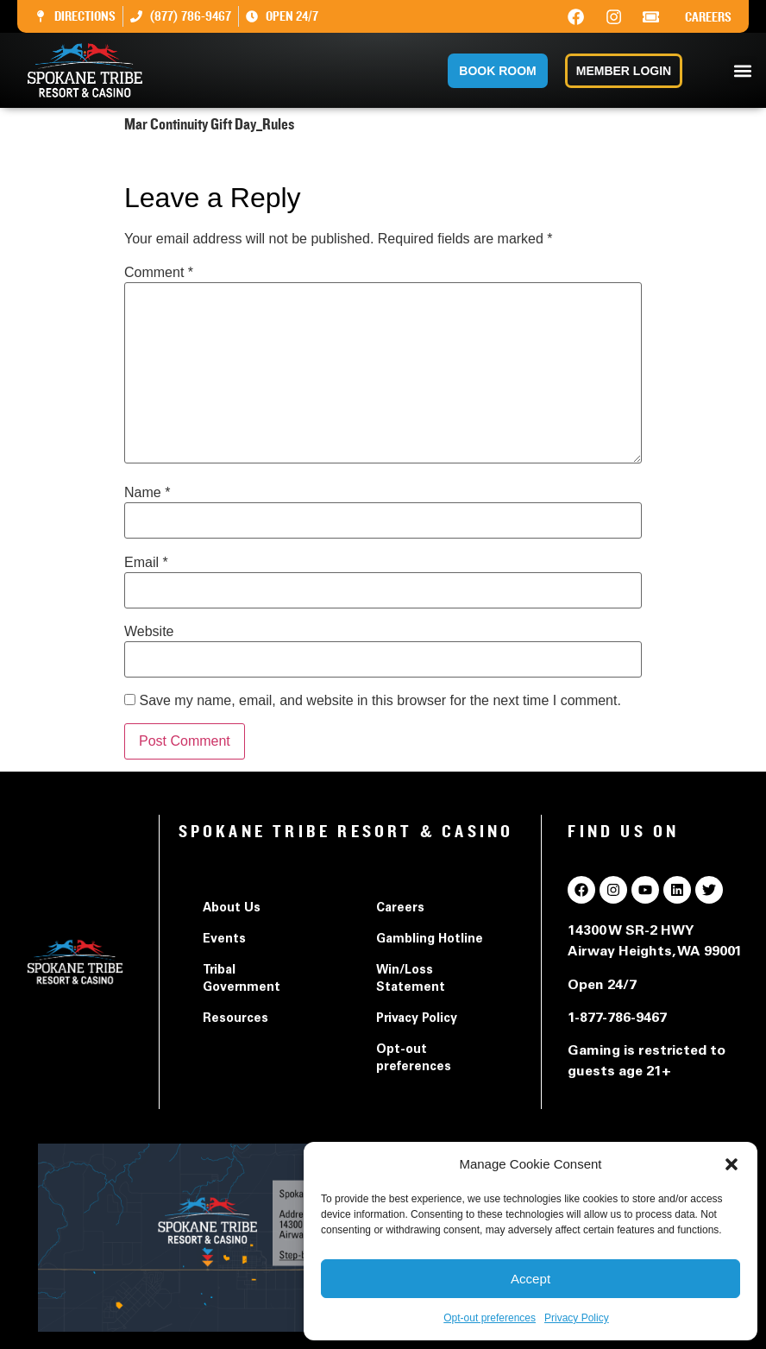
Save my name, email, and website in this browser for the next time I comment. (379, 701)
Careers (708, 17)
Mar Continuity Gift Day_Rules (217, 158)
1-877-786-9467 (617, 1018)
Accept (530, 1278)
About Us (232, 909)
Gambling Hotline (429, 940)
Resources (235, 1019)
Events (224, 940)
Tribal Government (241, 979)
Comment (158, 273)
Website (149, 632)
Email (146, 563)
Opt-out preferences (489, 1318)
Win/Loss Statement (410, 979)
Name (147, 493)
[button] (731, 1164)
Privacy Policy (576, 1318)
